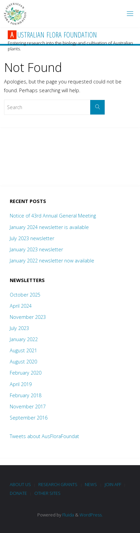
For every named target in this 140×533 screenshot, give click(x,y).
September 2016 (28, 417)
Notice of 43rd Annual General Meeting (53, 215)
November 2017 (28, 406)
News (91, 484)
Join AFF (113, 484)
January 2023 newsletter (36, 249)
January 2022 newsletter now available (52, 260)
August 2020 (23, 361)
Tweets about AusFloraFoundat (44, 436)
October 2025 (25, 294)
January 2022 (24, 339)
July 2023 (19, 328)
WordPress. (91, 515)
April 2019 (21, 384)
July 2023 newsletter (32, 238)
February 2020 (25, 373)
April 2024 (21, 306)
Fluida (67, 515)
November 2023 (28, 317)
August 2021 (23, 350)
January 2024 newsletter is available (49, 227)
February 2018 (25, 395)
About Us (20, 484)
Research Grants (57, 484)
